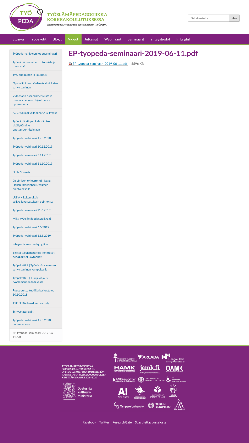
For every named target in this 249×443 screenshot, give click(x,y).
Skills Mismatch (22, 172)
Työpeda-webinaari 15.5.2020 (32, 138)
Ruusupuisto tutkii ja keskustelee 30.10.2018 (33, 292)
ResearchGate (122, 422)
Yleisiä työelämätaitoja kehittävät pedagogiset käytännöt (34, 254)
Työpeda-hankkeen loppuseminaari (35, 53)
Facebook (91, 422)
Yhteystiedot (160, 39)
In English (183, 39)
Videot (73, 39)
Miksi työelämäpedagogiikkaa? (32, 218)
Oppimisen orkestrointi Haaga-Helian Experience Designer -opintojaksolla (32, 185)
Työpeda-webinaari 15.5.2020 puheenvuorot (32, 322)
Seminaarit (136, 39)
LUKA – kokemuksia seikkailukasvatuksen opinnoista (33, 199)
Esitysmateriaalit (23, 311)
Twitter (104, 422)
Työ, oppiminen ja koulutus (30, 74)
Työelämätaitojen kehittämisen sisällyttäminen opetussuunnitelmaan (32, 125)
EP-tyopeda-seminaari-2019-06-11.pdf (33, 335)
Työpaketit (38, 39)
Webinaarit (112, 39)
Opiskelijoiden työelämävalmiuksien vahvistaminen (35, 85)
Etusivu (18, 39)
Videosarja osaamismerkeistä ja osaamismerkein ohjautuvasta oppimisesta (32, 100)
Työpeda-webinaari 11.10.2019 (32, 163)
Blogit (57, 39)
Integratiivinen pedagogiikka (31, 244)
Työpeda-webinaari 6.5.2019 (31, 227)
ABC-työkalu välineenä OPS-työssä (35, 112)
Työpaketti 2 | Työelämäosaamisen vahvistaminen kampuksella (34, 267)
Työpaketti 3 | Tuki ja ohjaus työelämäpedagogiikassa (30, 280)
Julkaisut (91, 39)
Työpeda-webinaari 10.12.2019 (32, 146)
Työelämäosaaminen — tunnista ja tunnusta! (34, 64)
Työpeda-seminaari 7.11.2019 (32, 155)
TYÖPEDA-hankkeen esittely (31, 303)
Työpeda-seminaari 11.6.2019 (32, 210)
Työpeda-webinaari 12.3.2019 (32, 235)
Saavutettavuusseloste (150, 422)
